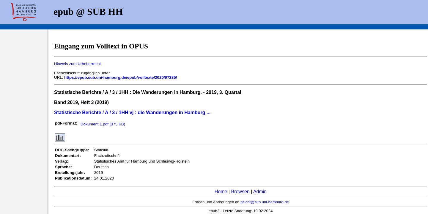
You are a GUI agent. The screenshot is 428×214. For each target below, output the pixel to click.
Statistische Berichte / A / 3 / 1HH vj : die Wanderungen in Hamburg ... (132, 112)
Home (221, 191)
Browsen (240, 191)
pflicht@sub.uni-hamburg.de (264, 202)
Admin (260, 191)
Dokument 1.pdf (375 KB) (103, 124)
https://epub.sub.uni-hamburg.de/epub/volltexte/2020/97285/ (120, 77)
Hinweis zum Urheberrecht (77, 64)
